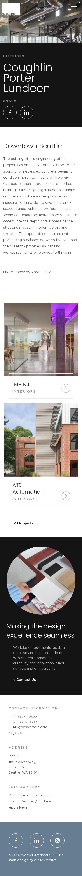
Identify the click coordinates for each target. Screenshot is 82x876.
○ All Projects (21, 523)
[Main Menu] (74, 8)
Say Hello (16, 733)
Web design (18, 860)
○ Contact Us (24, 680)
